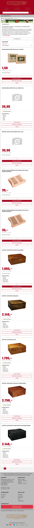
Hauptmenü (5, 16)
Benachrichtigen (17, 122)
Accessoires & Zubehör (9, 18)
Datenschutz (20, 496)
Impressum (20, 494)
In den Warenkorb (17, 78)
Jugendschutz (21, 500)
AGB (19, 499)
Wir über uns (3, 494)
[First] (2, 468)
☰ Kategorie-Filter (16, 38)
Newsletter (3, 496)
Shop (2, 18)
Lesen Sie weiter (6, 35)
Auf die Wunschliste (17, 80)
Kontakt (2, 497)
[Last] (11, 468)
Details (17, 82)
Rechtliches (20, 497)
